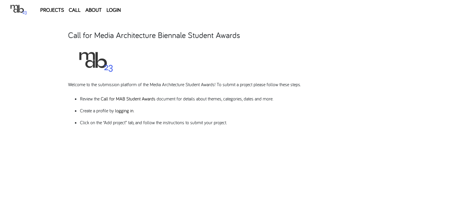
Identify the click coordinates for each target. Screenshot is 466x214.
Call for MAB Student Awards (128, 99)
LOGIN (113, 10)
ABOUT (93, 10)
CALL (75, 10)
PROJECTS (52, 10)
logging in (124, 111)
